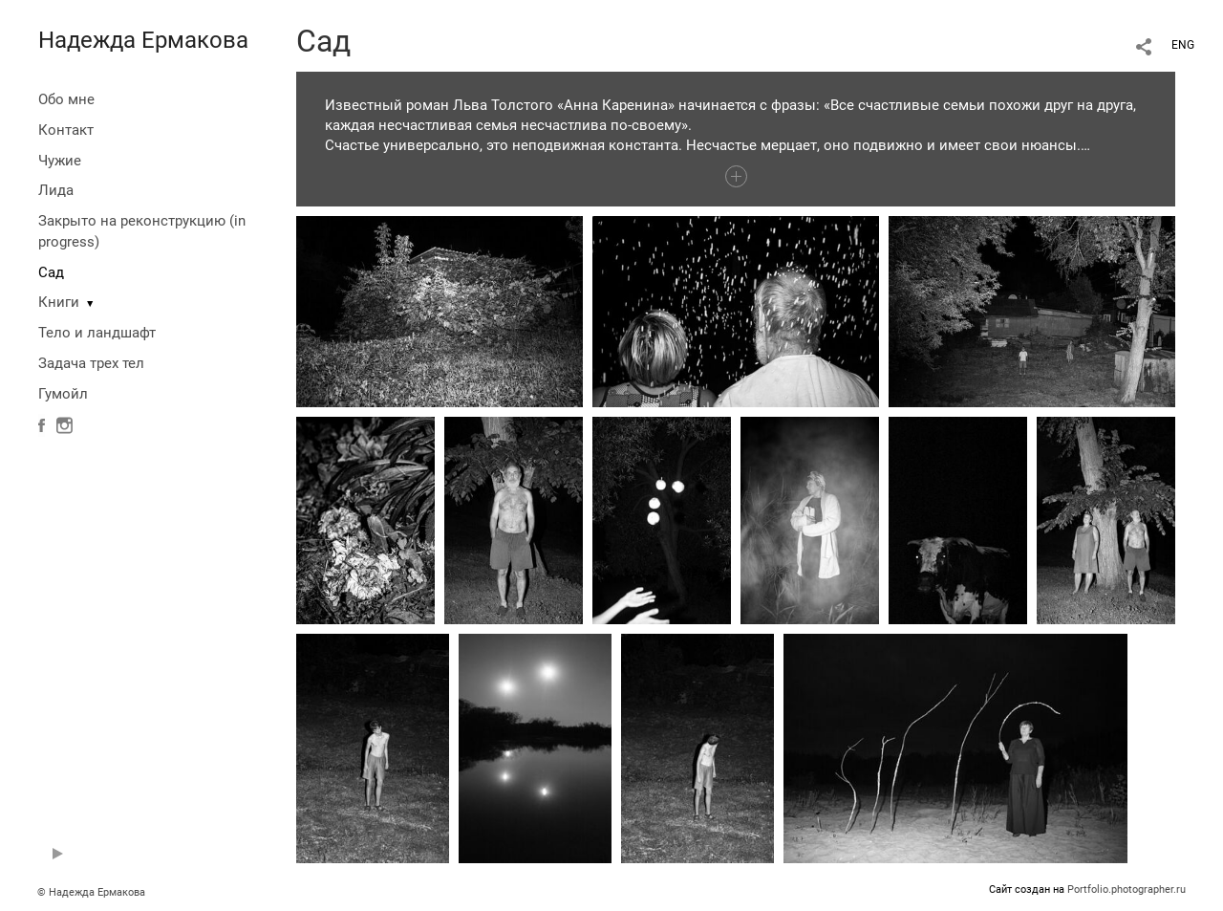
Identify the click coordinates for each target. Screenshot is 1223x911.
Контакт (66, 130)
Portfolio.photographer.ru (1126, 889)
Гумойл (63, 393)
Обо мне (66, 99)
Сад (51, 272)
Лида (56, 190)
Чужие (59, 160)
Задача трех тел (91, 363)
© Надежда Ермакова (91, 892)
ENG (1182, 45)
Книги (58, 302)
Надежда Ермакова (143, 40)
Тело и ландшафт (97, 332)
